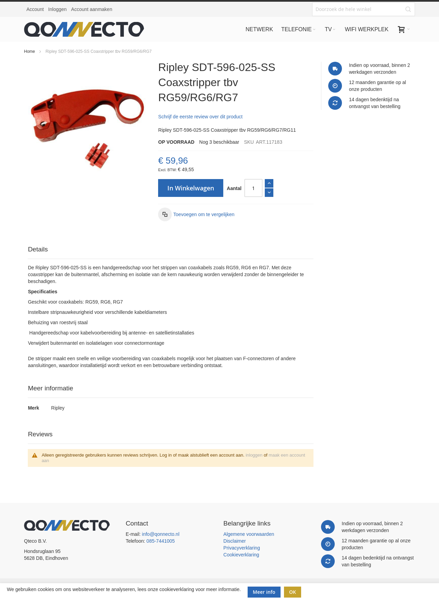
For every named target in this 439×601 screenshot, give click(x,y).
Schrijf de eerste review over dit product (200, 116)
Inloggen (57, 9)
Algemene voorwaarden (248, 534)
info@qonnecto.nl (160, 534)
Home (29, 51)
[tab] (170, 249)
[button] (196, 214)
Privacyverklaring (241, 548)
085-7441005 (160, 541)
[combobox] (363, 9)
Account (35, 9)
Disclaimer (234, 541)
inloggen (254, 455)
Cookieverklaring (241, 554)
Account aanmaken (91, 9)
